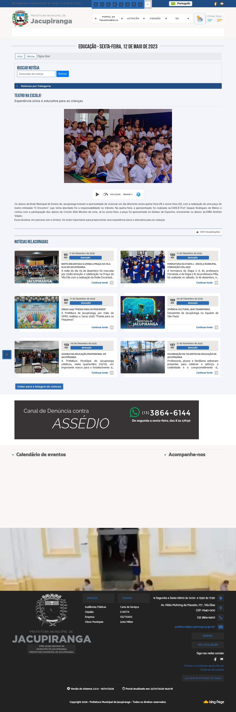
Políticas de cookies (212, 669)
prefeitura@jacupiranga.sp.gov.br (195, 626)
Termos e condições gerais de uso (204, 665)
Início (19, 56)
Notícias (31, 56)
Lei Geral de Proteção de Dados (203, 678)
